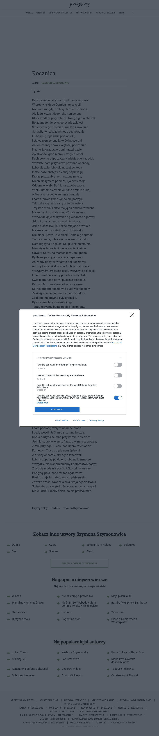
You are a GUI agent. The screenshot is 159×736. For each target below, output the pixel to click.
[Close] (133, 316)
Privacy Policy (97, 420)
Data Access (79, 420)
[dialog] (79, 368)
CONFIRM (57, 409)
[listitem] (79, 357)
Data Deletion (61, 420)
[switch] (118, 365)
